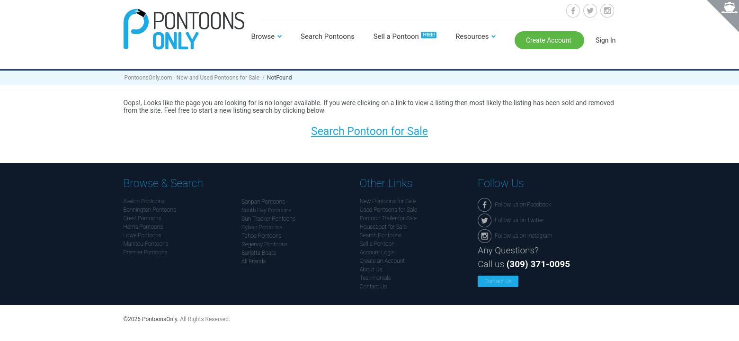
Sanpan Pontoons (263, 201)
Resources (472, 36)
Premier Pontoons (146, 252)
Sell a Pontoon (405, 36)
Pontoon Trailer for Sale (388, 218)
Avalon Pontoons (144, 201)
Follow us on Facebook (573, 11)
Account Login (377, 252)
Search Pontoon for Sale (369, 131)
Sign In (605, 40)
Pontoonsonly (184, 29)
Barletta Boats (258, 253)
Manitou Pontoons (146, 244)
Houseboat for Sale (383, 227)
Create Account (549, 40)
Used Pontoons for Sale (388, 209)
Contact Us (373, 286)
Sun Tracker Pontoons (268, 218)
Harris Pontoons (143, 227)
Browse (263, 36)
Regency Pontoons (264, 244)
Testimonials (375, 278)
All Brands (253, 261)
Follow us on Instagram (607, 11)
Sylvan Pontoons (261, 227)
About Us (371, 269)
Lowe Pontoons (143, 235)
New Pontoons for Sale (388, 201)
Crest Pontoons (142, 218)
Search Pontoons (328, 36)
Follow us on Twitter (590, 11)
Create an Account (382, 261)
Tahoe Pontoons (261, 236)
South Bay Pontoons (266, 210)
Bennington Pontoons (150, 209)
